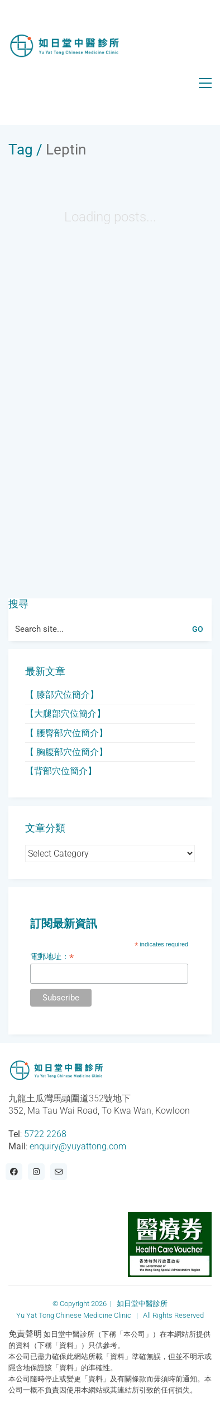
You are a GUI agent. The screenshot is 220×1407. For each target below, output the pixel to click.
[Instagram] (36, 1171)
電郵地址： (52, 956)
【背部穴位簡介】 (61, 771)
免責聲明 (25, 1334)
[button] (205, 83)
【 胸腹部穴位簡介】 (66, 752)
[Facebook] (14, 1171)
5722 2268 (45, 1134)
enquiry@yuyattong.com (78, 1146)
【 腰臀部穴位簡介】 (66, 733)
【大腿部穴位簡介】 (65, 713)
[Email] (58, 1171)
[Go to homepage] (64, 46)
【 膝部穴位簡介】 (62, 694)
